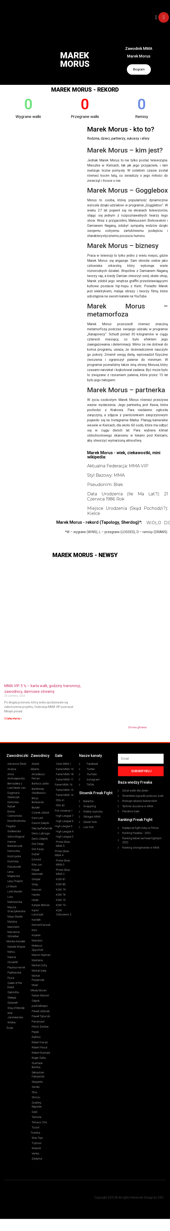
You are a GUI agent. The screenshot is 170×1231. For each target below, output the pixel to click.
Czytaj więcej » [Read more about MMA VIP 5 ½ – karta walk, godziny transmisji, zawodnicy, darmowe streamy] (13, 719)
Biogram (139, 70)
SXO (161, 1198)
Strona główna (137, 728)
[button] (156, 17)
